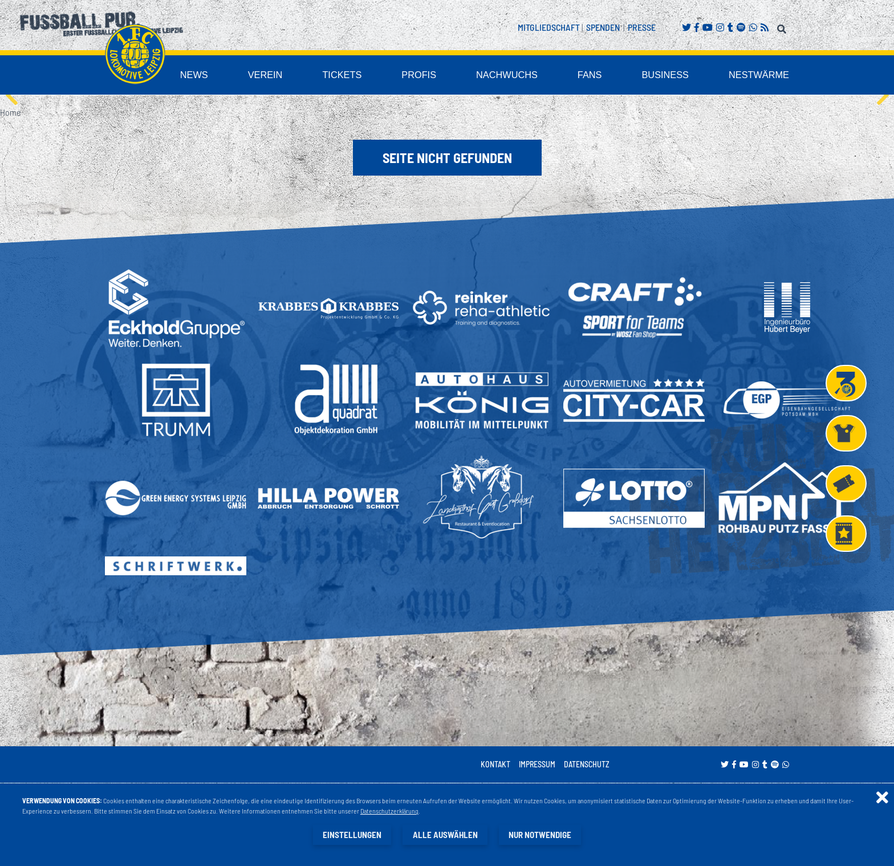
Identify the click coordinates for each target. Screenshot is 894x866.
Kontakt (495, 765)
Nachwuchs (546, 76)
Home (10, 113)
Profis (470, 76)
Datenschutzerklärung (390, 811)
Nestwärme (766, 76)
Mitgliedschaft (549, 27)
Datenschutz (586, 765)
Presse (642, 27)
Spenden (603, 27)
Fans (618, 76)
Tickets (402, 76)
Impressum (537, 765)
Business (686, 76)
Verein (333, 76)
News (270, 76)
